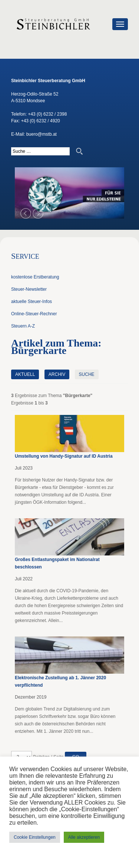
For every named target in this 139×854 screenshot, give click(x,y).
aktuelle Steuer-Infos (31, 301)
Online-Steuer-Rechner (34, 313)
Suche (87, 374)
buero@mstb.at (41, 134)
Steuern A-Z (23, 326)
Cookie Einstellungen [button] (35, 837)
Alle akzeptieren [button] (84, 837)
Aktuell (25, 374)
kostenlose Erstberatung (35, 277)
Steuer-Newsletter (29, 289)
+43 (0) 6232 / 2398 (47, 114)
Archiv (57, 374)
